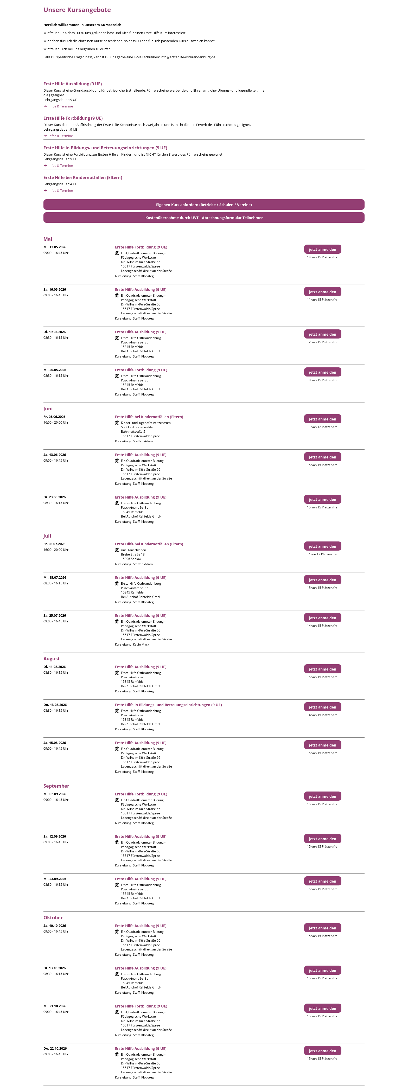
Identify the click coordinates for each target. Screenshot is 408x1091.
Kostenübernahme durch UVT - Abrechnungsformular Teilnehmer (204, 217)
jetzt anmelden (322, 249)
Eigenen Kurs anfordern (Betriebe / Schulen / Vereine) (204, 204)
